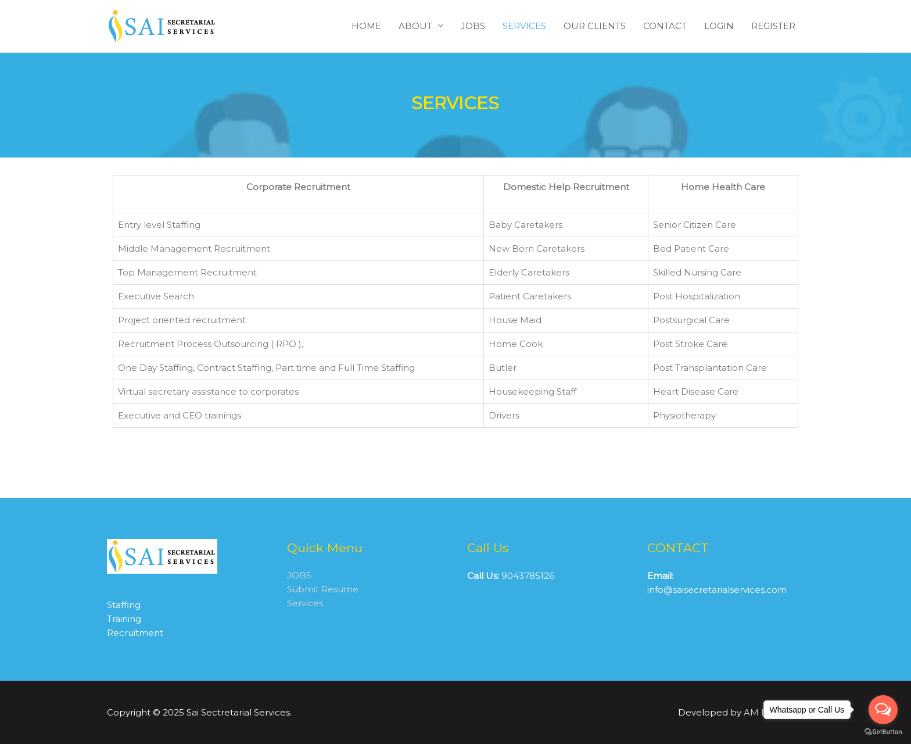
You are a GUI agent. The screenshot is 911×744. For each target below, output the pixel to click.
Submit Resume (322, 590)
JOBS (473, 25)
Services (305, 604)
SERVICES (524, 25)
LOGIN (719, 25)
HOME (366, 25)
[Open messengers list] (883, 709)
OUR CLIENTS (595, 25)
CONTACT (665, 25)
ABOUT (415, 25)
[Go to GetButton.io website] (883, 732)
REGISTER (773, 25)
